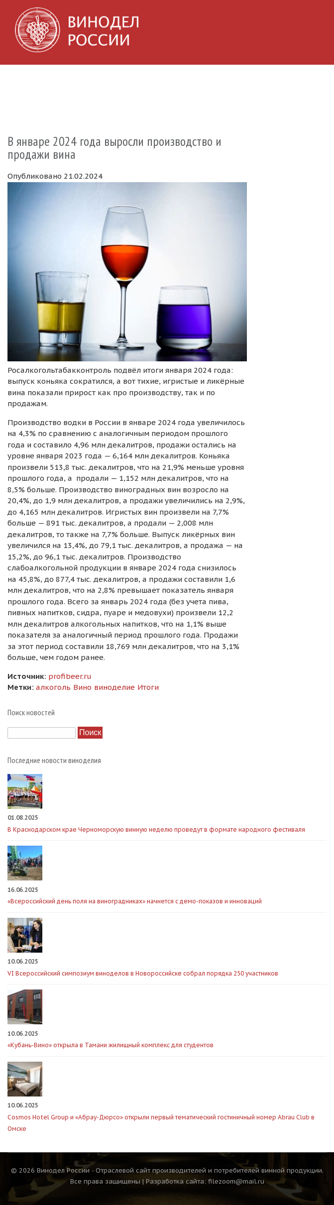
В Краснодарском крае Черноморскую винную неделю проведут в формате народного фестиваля (156, 829)
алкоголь (53, 687)
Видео (251, 81)
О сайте (22, 104)
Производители (147, 81)
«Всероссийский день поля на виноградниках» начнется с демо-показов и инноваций (134, 901)
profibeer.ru (70, 676)
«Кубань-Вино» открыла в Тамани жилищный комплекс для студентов (110, 1045)
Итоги (148, 687)
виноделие (114, 687)
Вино (82, 687)
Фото (210, 81)
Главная (23, 81)
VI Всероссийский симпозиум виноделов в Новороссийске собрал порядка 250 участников (142, 973)
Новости (76, 81)
